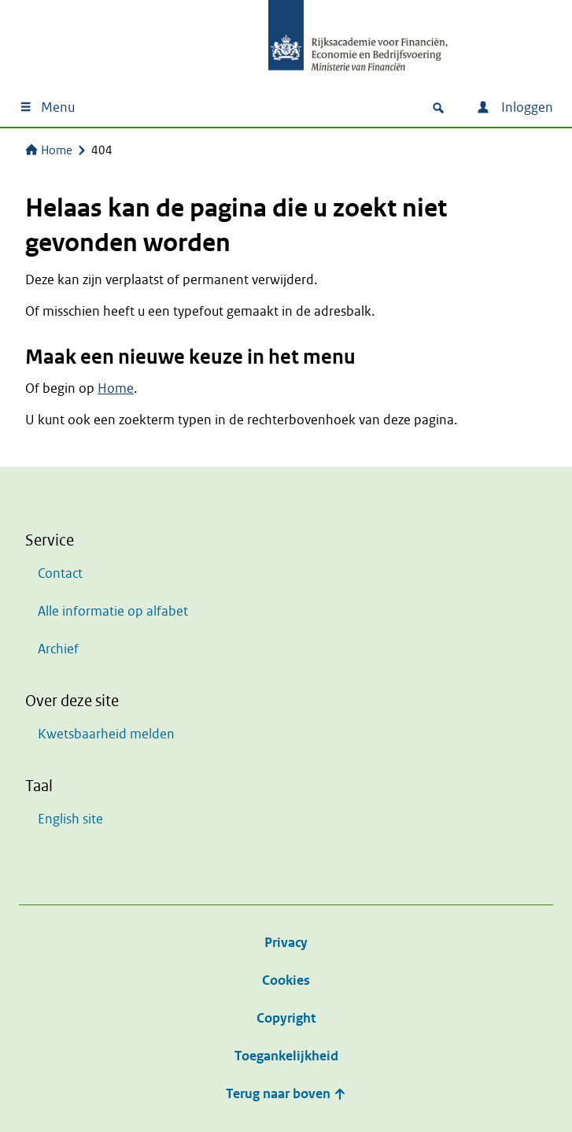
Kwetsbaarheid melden (106, 734)
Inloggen (514, 107)
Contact (60, 573)
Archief (58, 649)
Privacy (286, 942)
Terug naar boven (286, 1094)
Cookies (286, 980)
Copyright (286, 1018)
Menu (47, 107)
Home (48, 150)
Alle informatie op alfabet (113, 611)
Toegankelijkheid (286, 1056)
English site (70, 819)
